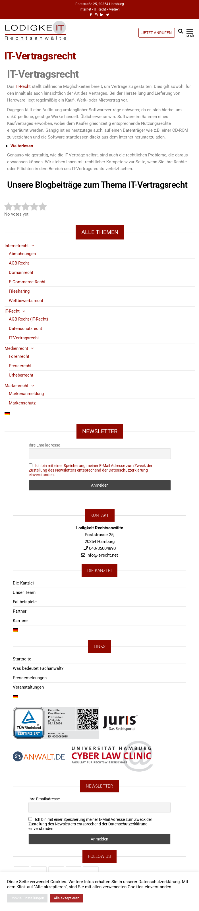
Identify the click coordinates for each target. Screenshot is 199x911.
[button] (97, 146)
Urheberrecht (21, 375)
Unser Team (24, 592)
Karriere (20, 620)
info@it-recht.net (102, 555)
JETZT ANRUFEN (157, 32)
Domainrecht (21, 272)
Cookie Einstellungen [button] (27, 898)
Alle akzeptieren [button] (66, 898)
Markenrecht (16, 385)
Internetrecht (17, 245)
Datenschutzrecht (25, 328)
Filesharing (19, 291)
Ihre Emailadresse (44, 445)
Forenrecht (19, 356)
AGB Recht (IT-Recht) (28, 319)
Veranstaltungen (28, 687)
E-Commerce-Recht (27, 281)
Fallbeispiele (25, 601)
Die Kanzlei (23, 583)
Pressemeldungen (30, 677)
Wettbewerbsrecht (26, 300)
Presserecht (20, 365)
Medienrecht (16, 348)
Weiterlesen (22, 145)
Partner (19, 611)
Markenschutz (22, 403)
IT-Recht (23, 86)
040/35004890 (102, 548)
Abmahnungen (22, 253)
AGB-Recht (19, 263)
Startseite (22, 659)
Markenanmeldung (26, 393)
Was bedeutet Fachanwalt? (38, 668)
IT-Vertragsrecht (24, 337)
